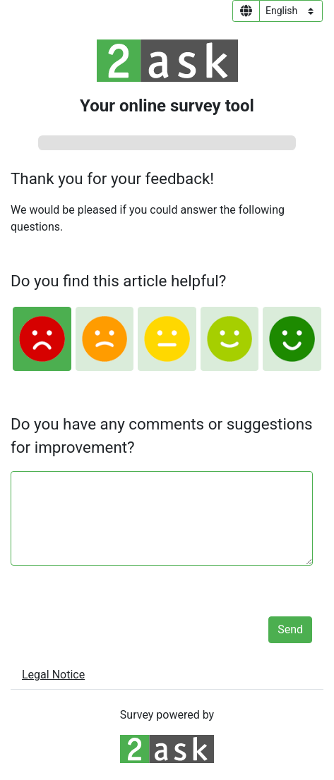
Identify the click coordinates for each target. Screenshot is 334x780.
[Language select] (291, 11)
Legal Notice (53, 674)
